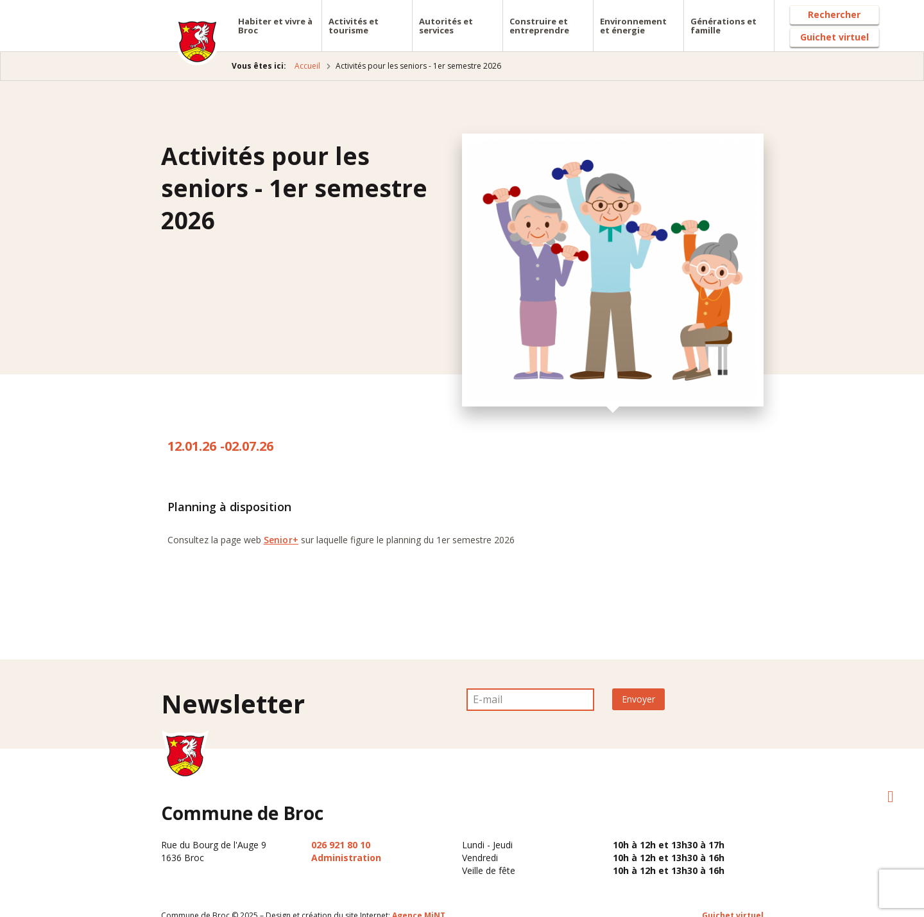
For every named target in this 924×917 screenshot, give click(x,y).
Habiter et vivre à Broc (275, 25)
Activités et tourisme (354, 25)
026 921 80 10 (340, 845)
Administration (346, 858)
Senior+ (281, 540)
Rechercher (834, 14)
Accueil (307, 65)
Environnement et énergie (633, 25)
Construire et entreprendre (539, 25)
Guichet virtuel (834, 37)
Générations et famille (723, 25)
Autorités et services (446, 25)
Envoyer (638, 699)
